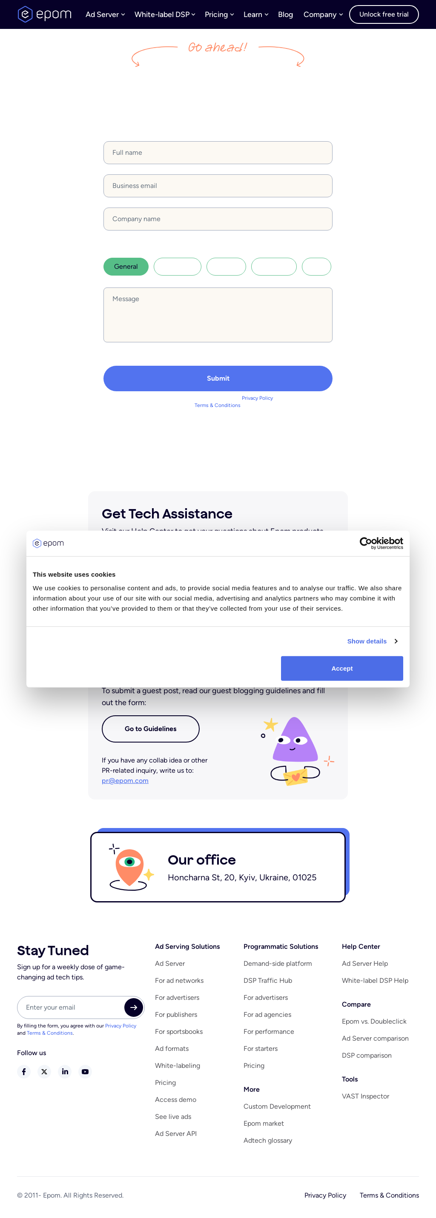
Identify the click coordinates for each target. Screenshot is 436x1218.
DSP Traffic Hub (268, 984)
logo (44, 13)
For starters (261, 1052)
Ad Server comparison (375, 1042)
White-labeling (177, 1069)
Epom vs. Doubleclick (374, 1025)
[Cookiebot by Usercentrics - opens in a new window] (366, 543)
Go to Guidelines (149, 732)
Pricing (165, 1086)
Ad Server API (176, 1137)
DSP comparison (367, 1059)
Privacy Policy (257, 401)
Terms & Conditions (218, 408)
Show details (367, 641)
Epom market (264, 1127)
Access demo (175, 1103)
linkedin (65, 1075)
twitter (44, 1075)
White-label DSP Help (375, 984)
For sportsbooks (179, 1035)
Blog (274, 13)
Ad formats (172, 1052)
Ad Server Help (365, 967)
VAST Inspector (365, 1100)
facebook (24, 1075)
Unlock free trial (383, 13)
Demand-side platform (278, 967)
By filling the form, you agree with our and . (218, 405)
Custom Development (277, 1110)
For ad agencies (267, 1018)
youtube (85, 1075)
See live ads (173, 1120)
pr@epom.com (124, 784)
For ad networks (179, 984)
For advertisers (177, 1001)
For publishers (176, 1018)
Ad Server (170, 967)
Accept (342, 668)
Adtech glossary (268, 1144)
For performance (269, 1035)
